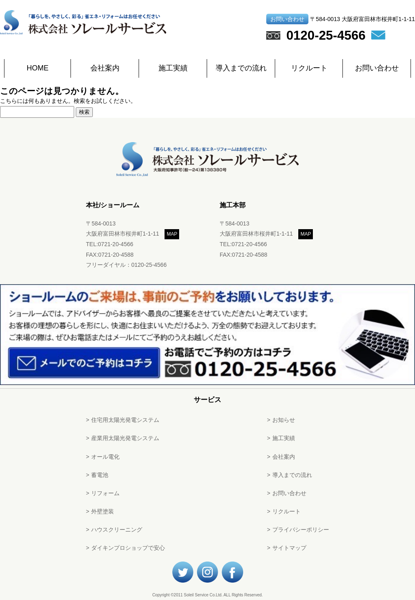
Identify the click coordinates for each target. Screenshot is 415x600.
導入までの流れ (241, 68)
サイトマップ (289, 548)
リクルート (309, 68)
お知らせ (283, 420)
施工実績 (173, 68)
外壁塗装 (102, 511)
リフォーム (105, 493)
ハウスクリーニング (116, 529)
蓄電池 (99, 475)
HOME (38, 68)
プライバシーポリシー (300, 529)
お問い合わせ (377, 68)
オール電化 (105, 456)
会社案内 (105, 68)
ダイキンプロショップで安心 (128, 548)
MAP (172, 234)
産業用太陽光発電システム (125, 438)
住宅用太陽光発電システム (125, 420)
